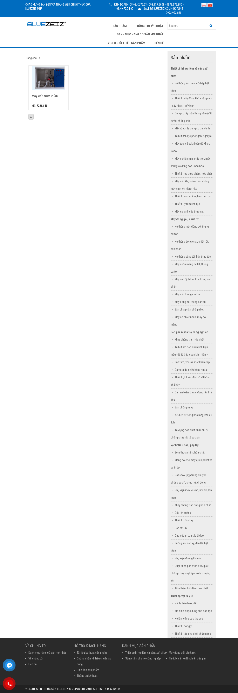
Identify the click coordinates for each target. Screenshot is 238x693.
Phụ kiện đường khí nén (188, 558)
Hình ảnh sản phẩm (88, 670)
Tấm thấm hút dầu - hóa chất (191, 588)
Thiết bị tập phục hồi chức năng (193, 633)
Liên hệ (159, 43)
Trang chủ (31, 58)
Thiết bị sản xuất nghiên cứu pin (193, 196)
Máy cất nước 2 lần (45, 96)
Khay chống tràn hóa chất (189, 339)
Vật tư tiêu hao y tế (186, 603)
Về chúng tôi (35, 658)
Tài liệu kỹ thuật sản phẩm (92, 652)
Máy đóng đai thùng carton (190, 301)
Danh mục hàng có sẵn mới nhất (140, 34)
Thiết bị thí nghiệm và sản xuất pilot (145, 652)
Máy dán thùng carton (187, 294)
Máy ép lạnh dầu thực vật (189, 211)
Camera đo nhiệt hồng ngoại (191, 369)
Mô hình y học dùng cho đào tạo (193, 611)
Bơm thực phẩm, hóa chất (190, 452)
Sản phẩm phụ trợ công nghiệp (189, 332)
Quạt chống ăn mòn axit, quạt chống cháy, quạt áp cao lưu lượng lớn (190, 573)
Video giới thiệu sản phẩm (126, 43)
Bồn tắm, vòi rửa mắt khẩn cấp (192, 362)
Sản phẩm (120, 26)
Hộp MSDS (181, 528)
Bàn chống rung (184, 407)
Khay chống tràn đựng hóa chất (193, 505)
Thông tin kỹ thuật (149, 26)
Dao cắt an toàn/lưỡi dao (189, 535)
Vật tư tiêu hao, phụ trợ (184, 445)
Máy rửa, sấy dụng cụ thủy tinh (192, 128)
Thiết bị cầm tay (184, 520)
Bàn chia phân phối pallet (189, 309)
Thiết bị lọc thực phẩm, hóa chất (193, 173)
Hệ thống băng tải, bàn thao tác (193, 256)
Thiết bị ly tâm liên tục (187, 204)
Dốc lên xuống (183, 512)
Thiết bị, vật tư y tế (182, 596)
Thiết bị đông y (183, 626)
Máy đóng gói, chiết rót (185, 219)
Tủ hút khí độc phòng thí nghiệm (193, 136)
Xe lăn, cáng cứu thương (189, 618)
